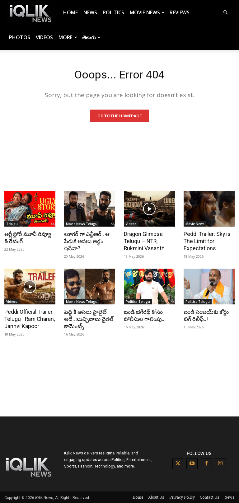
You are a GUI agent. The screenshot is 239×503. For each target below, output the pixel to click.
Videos (44, 37)
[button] (225, 13)
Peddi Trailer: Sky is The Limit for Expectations (206, 242)
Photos (19, 37)
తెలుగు (91, 37)
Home (70, 12)
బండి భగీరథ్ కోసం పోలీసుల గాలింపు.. (143, 315)
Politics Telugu (138, 301)
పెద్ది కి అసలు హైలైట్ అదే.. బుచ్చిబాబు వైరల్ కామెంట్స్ (87, 319)
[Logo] (31, 12)
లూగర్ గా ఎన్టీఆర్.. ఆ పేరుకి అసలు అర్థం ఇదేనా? (86, 242)
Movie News (147, 12)
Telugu (12, 225)
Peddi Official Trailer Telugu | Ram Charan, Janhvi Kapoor (28, 319)
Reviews (180, 12)
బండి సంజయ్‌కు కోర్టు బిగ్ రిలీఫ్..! (205, 315)
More (68, 37)
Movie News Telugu (81, 225)
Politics (113, 12)
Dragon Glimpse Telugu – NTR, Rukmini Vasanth (143, 242)
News (90, 12)
